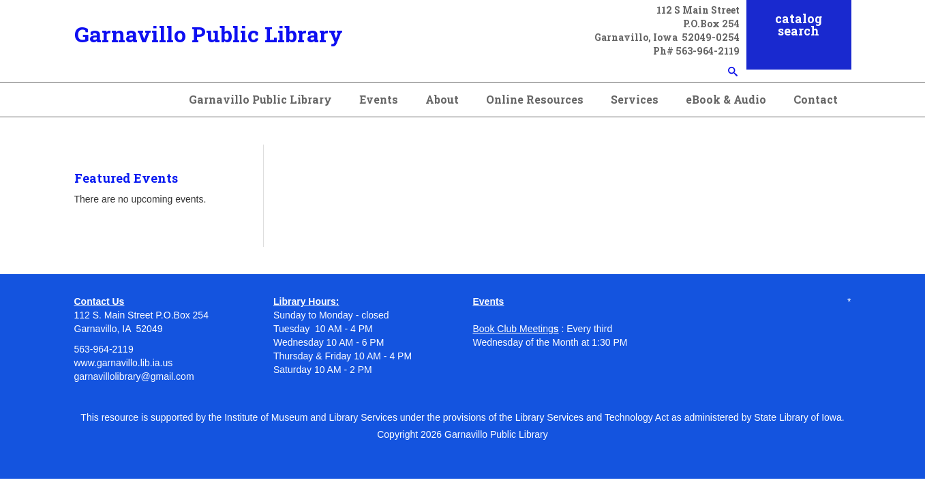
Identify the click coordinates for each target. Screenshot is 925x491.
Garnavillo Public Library (208, 33)
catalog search (798, 24)
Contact (815, 99)
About (442, 99)
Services (634, 99)
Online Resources (534, 99)
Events (378, 99)
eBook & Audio (726, 99)
